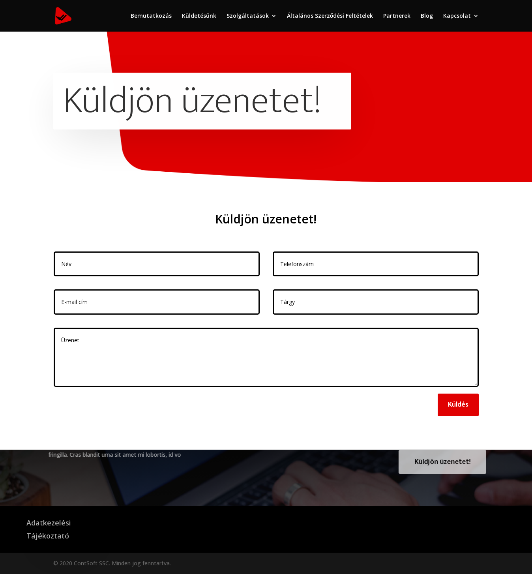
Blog (427, 16)
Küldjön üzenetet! (456, 462)
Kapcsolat (457, 16)
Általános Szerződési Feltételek (330, 16)
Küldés (458, 405)
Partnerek (396, 16)
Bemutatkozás (151, 16)
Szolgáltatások (248, 16)
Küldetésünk (199, 16)
